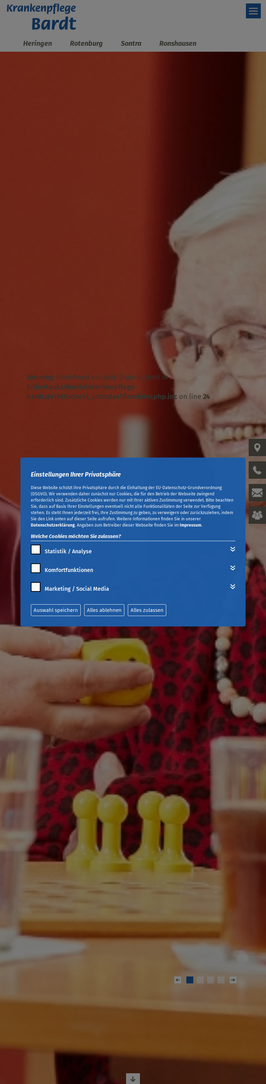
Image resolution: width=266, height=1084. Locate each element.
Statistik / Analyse (68, 551)
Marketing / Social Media (77, 589)
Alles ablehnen (104, 610)
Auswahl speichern (56, 610)
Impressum (190, 525)
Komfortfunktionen (69, 570)
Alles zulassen (147, 610)
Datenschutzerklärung (53, 525)
